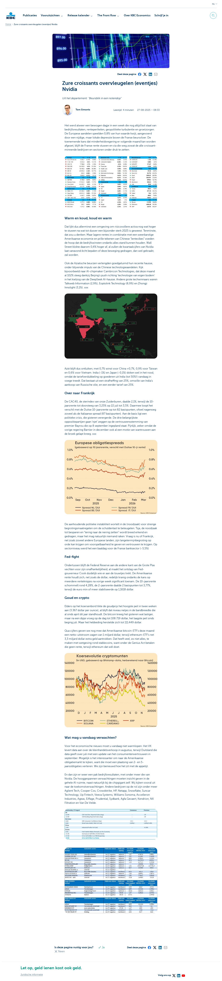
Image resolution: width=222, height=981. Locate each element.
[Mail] (156, 74)
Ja (101, 947)
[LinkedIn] (150, 74)
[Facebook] (139, 74)
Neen (59, 951)
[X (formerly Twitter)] (145, 74)
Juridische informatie (32, 974)
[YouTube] (183, 975)
